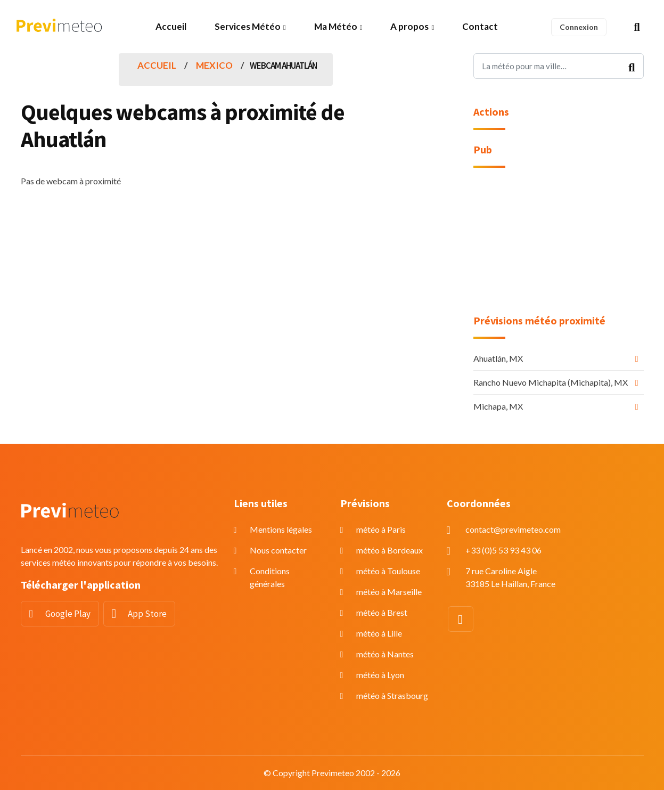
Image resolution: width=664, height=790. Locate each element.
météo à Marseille (389, 592)
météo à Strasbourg (392, 695)
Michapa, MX (498, 406)
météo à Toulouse (388, 571)
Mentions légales (281, 529)
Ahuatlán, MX (498, 358)
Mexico (214, 65)
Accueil (170, 26)
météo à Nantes (385, 654)
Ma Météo (335, 26)
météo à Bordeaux (389, 550)
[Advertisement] (558, 247)
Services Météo (248, 26)
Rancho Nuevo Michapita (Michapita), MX (550, 382)
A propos (409, 26)
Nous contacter (278, 550)
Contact (480, 26)
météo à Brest (381, 612)
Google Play (68, 614)
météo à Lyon (380, 675)
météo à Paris (381, 529)
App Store (147, 614)
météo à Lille (379, 633)
